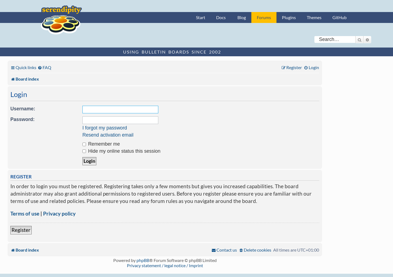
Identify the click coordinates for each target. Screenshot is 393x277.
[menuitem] (44, 67)
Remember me (101, 144)
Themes (314, 17)
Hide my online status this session (121, 151)
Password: (22, 119)
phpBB (142, 260)
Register (21, 230)
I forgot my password (104, 128)
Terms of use (24, 213)
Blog (241, 17)
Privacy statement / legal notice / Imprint (165, 265)
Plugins (289, 17)
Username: (22, 108)
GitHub (339, 17)
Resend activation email (107, 135)
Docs (221, 17)
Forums (264, 17)
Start (200, 17)
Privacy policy (59, 213)
